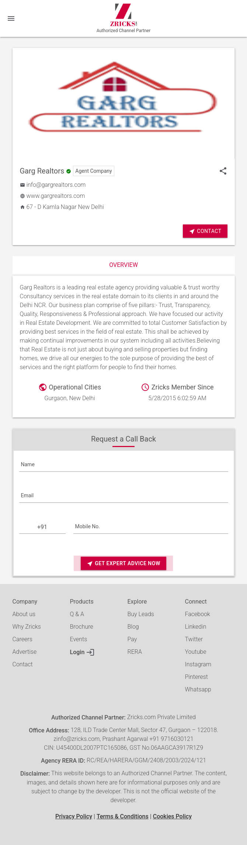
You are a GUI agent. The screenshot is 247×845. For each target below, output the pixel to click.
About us (24, 614)
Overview (123, 264)
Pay (132, 639)
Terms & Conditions (123, 816)
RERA (135, 651)
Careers (22, 639)
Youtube (195, 651)
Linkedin (195, 626)
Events (78, 639)
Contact (205, 231)
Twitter (194, 639)
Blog (133, 626)
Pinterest (196, 676)
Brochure (81, 626)
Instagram (198, 664)
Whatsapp (198, 689)
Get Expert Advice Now (123, 563)
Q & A (77, 614)
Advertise (25, 651)
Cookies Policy (172, 816)
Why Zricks (27, 626)
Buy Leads (141, 614)
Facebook (197, 614)
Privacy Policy (73, 816)
